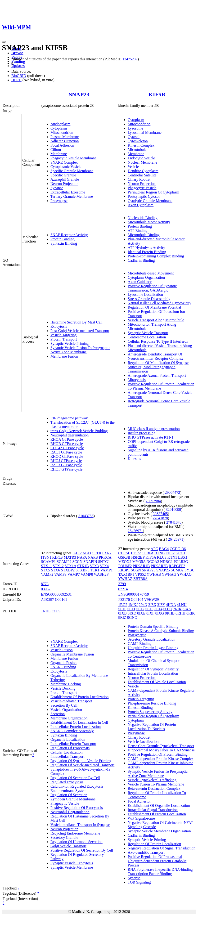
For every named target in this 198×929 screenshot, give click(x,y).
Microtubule (137, 150)
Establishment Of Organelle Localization (159, 805)
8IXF (150, 613)
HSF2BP (137, 557)
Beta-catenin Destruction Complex (154, 788)
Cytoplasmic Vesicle (65, 167)
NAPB (93, 557)
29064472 (172, 492)
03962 (45, 589)
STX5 (45, 570)
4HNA (171, 605)
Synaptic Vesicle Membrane (71, 867)
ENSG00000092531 (56, 594)
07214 (123, 589)
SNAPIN (90, 562)
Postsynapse (137, 635)
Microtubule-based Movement (151, 273)
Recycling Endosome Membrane (75, 833)
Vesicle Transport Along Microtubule (156, 320)
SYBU (189, 570)
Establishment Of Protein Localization (79, 697)
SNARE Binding (63, 667)
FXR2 (107, 553)
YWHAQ (184, 574)
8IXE (141, 613)
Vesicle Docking (62, 688)
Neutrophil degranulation (69, 435)
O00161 (61, 599)
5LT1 (131, 609)
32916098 (173, 509)
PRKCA (105, 557)
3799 (122, 584)
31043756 (86, 516)
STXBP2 (68, 570)
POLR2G (181, 562)
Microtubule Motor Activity (149, 222)
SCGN (77, 562)
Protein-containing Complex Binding (156, 256)
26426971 (135, 531)
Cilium (55, 150)
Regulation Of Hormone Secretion (76, 842)
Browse (17, 53)
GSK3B (124, 557)
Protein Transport (63, 339)
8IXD (132, 613)
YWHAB (154, 574)
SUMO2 (177, 570)
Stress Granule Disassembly (149, 299)
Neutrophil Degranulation (70, 812)
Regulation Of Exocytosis (70, 748)
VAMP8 (87, 574)
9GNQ (132, 617)
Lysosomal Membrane (145, 132)
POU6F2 (125, 566)
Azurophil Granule (64, 179)
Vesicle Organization (66, 710)
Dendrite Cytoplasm (143, 171)
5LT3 (149, 609)
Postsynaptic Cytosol (144, 196)
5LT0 (122, 609)
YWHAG (169, 574)
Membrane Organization (69, 718)
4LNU (182, 605)
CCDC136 (178, 549)
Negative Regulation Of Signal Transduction (161, 848)
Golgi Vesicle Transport (68, 846)
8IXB (122, 613)
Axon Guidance (140, 282)
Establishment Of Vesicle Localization (157, 682)
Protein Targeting (141, 699)
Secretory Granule (64, 837)
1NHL (45, 611)
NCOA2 (152, 562)
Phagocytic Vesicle (142, 188)
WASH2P (101, 574)
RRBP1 (124, 570)
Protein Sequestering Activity (150, 712)
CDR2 (136, 553)
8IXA (187, 609)
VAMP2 (47, 574)
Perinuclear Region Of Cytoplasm (153, 192)
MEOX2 (124, 562)
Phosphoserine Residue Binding (152, 703)
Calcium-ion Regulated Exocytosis (76, 786)
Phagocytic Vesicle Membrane (73, 158)
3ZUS (55, 611)
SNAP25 (163, 570)
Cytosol (134, 137)
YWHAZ (125, 579)
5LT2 (140, 609)
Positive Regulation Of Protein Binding (157, 754)
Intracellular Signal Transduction (153, 810)
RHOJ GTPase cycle (66, 461)
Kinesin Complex (141, 145)
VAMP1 (106, 570)
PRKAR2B (159, 566)
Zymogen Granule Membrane (72, 799)
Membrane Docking (65, 684)
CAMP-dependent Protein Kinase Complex (161, 759)
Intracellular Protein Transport (73, 744)
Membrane (58, 154)
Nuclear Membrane (142, 162)
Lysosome (135, 128)
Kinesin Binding (140, 707)
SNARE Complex (64, 162)
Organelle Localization (67, 739)
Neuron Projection (64, 184)
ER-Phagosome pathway (69, 418)
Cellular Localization (66, 752)
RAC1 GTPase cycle (66, 452)
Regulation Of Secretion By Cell (75, 778)
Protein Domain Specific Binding (153, 626)
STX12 (58, 566)
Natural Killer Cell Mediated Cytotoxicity (159, 303)
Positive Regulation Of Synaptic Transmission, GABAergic (152, 288)
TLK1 (94, 570)
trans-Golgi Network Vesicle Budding (79, 431)
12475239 (130, 59)
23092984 (153, 501)
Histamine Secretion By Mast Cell (76, 322)
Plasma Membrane (64, 137)
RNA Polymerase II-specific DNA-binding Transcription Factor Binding (160, 871)
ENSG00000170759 (133, 594)
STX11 (46, 566)
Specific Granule (63, 175)
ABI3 (86, 553)
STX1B (83, 566)
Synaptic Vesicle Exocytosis (71, 863)
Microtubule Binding (144, 235)
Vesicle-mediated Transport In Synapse (80, 825)
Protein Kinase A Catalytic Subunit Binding (161, 631)
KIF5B (156, 94)
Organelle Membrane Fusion (72, 654)
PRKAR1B (141, 566)
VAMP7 (74, 574)
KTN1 (172, 557)
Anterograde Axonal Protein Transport (157, 375)
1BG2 (122, 605)
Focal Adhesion (62, 145)
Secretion (57, 714)
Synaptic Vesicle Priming (69, 343)
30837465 (160, 514)
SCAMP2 (64, 562)
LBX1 (183, 557)
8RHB (170, 613)
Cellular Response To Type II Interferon (158, 341)
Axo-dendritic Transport (146, 852)
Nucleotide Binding (143, 218)
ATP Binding (137, 231)
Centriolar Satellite (142, 175)
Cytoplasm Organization (146, 277)
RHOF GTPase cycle (66, 469)
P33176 (124, 599)
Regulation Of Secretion (68, 795)
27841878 (160, 518)
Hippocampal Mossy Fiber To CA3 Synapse (161, 750)
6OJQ (167, 609)
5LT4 (158, 609)
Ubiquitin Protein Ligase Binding (153, 648)
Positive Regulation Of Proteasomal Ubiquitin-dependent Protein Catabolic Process (157, 861)
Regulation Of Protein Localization (154, 844)
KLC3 (161, 557)
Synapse (56, 188)
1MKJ (133, 605)
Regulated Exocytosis (66, 782)
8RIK (190, 613)
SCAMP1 (48, 562)
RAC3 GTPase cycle (66, 465)
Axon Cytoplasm (140, 205)
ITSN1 (46, 557)
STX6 (55, 570)
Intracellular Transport (67, 756)
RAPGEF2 (177, 566)
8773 (45, 584)
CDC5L (124, 553)
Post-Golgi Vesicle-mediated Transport (79, 331)
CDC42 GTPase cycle (67, 448)
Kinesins (134, 459)
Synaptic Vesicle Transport (148, 333)
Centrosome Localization (147, 337)
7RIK (177, 609)
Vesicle (133, 167)
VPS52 (140, 574)
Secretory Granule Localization (151, 639)
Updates (18, 66)
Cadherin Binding (141, 260)
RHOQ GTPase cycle (66, 456)
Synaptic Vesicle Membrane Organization (159, 831)
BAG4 (164, 549)
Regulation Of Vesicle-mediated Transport (82, 765)
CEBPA (147, 553)
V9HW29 (151, 599)
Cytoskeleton (138, 141)
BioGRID (18, 76)
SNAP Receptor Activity (69, 235)
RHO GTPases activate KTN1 (150, 437)
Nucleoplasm (60, 124)
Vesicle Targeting (63, 335)
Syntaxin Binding (63, 243)
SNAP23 (79, 94)
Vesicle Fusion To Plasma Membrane (156, 784)
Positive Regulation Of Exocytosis (76, 808)
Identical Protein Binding (147, 252)
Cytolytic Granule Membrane (150, 201)
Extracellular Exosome (67, 192)
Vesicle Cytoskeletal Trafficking (152, 780)
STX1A (70, 566)
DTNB (159, 553)
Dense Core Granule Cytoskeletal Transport (161, 746)
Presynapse (59, 201)
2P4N (143, 605)
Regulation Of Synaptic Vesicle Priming (80, 761)
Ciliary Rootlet (139, 179)
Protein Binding (62, 239)
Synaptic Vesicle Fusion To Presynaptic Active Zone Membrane (80, 350)
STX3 (94, 566)
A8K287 (47, 599)
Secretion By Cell (63, 705)
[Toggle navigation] (4, 42)
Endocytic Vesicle (141, 158)
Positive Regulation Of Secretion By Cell (81, 850)
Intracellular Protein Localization (75, 727)
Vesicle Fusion (61, 650)
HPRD (16, 80)
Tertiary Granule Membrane (71, 196)
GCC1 (180, 553)
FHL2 (170, 553)
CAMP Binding (139, 644)
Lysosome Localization (145, 294)
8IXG (159, 613)
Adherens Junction (64, 141)
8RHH (180, 613)
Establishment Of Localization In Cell (79, 722)
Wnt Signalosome (141, 818)
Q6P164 (137, 599)
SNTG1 (104, 562)
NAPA (82, 557)
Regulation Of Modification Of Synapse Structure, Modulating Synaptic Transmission (158, 367)
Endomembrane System (68, 791)
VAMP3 (60, 574)
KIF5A (150, 557)
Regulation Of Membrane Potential (154, 307)
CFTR (96, 553)
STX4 (104, 566)
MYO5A (138, 562)
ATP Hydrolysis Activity (146, 248)
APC (154, 549)
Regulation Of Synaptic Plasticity (153, 669)
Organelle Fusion (63, 663)
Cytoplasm (58, 128)
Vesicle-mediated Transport (71, 701)
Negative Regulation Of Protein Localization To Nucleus (152, 727)
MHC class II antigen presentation (154, 429)
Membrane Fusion (64, 356)
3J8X (152, 605)
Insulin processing (141, 433)
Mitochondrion (61, 132)
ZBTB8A (140, 579)
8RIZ (122, 617)
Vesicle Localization (143, 742)
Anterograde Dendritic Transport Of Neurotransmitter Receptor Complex (155, 356)
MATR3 (70, 557)
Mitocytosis (137, 380)
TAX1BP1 (126, 574)
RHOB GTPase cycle (66, 444)
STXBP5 (82, 570)
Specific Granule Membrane (71, 171)
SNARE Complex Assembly (72, 731)
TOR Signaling (139, 882)
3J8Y (161, 605)
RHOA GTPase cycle (66, 439)
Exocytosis (58, 326)
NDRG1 (166, 562)
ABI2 (77, 553)
